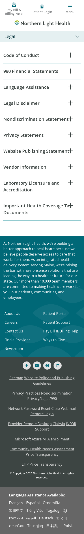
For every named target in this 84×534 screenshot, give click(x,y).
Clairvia (59, 423)
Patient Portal (55, 313)
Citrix (55, 408)
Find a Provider (17, 339)
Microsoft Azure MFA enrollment (42, 439)
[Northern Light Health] (42, 22)
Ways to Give (54, 339)
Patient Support (56, 322)
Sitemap (16, 377)
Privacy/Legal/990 (42, 398)
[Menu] (70, 9)
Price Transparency (42, 454)
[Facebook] (27, 365)
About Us (12, 313)
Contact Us (13, 331)
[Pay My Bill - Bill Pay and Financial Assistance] (14, 9)
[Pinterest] (47, 365)
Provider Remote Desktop (30, 423)
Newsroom (13, 348)
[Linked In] (58, 365)
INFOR (71, 423)
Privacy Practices (26, 393)
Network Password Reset (29, 408)
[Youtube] (37, 365)
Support (42, 429)
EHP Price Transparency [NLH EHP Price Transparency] (42, 464)
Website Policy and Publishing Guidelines (49, 380)
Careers (11, 322)
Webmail (68, 408)
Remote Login (42, 413)
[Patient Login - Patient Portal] (42, 9)
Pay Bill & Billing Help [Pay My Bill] (60, 331)
